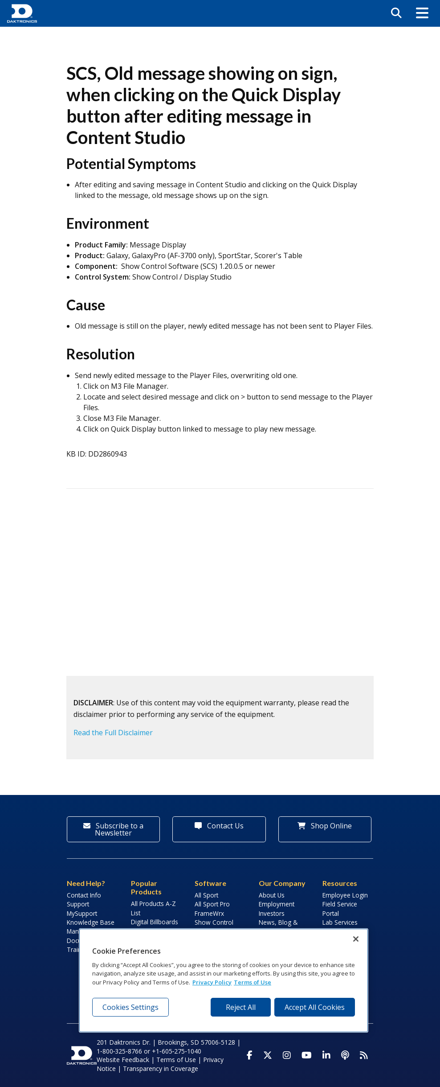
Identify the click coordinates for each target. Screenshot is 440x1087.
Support (78, 904)
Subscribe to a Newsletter (113, 829)
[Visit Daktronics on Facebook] (250, 1055)
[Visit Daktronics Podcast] (345, 1055)
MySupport (82, 913)
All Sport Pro (212, 904)
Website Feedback (123, 1059)
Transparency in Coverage (160, 1068)
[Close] (356, 939)
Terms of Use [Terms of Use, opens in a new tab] (252, 982)
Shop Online (324, 826)
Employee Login (345, 895)
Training (78, 949)
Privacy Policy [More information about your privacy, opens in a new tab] (212, 982)
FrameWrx (209, 913)
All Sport (206, 895)
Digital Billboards (154, 922)
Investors (272, 913)
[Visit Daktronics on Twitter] (267, 1055)
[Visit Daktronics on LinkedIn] (326, 1055)
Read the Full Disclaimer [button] (113, 732)
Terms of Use (176, 1059)
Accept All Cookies (315, 1007)
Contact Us (219, 826)
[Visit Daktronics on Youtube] (306, 1055)
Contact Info (84, 895)
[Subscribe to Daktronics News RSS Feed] (364, 1055)
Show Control (214, 922)
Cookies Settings (130, 1007)
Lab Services (340, 922)
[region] (223, 980)
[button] (422, 13)
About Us (272, 895)
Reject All (241, 1007)
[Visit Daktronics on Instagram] (287, 1055)
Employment (276, 904)
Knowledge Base (90, 922)
